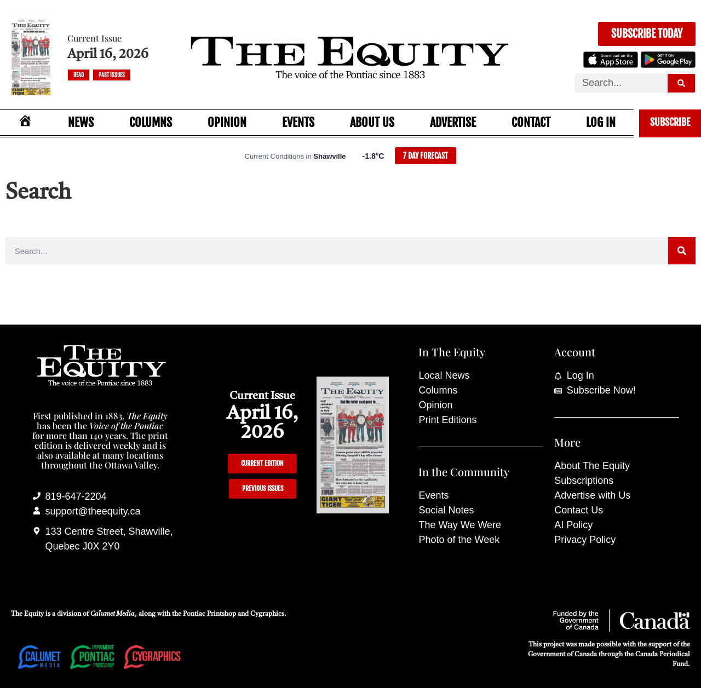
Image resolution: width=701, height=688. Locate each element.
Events (298, 122)
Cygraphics (267, 614)
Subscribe (670, 122)
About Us (372, 122)
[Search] (681, 83)
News (81, 122)
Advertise (453, 122)
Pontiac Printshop (209, 614)
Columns (150, 122)
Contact (531, 122)
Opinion (227, 122)
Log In (601, 122)
